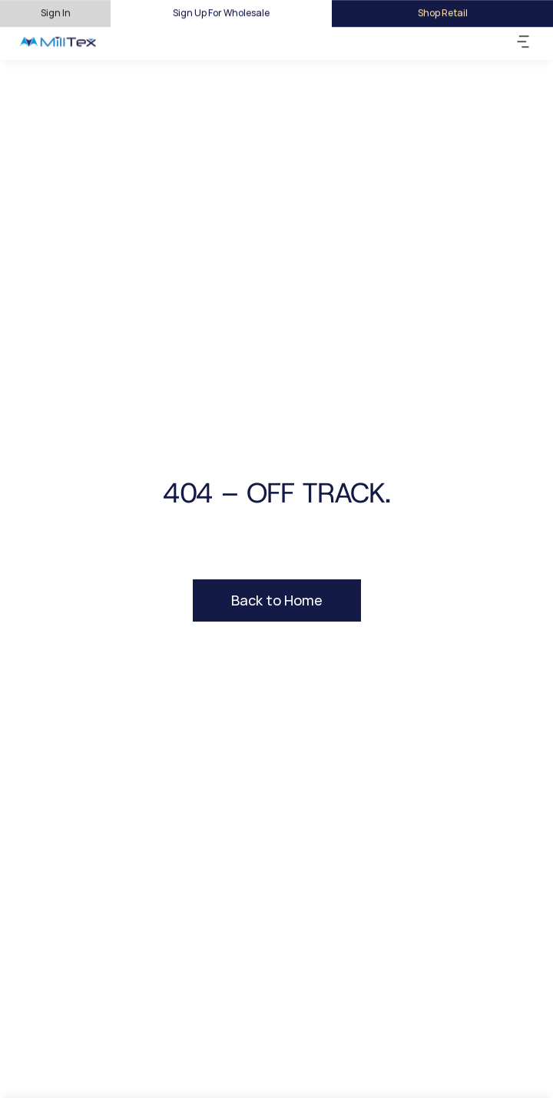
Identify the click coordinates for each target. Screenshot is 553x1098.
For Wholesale (239, 12)
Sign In (56, 12)
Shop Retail (443, 12)
